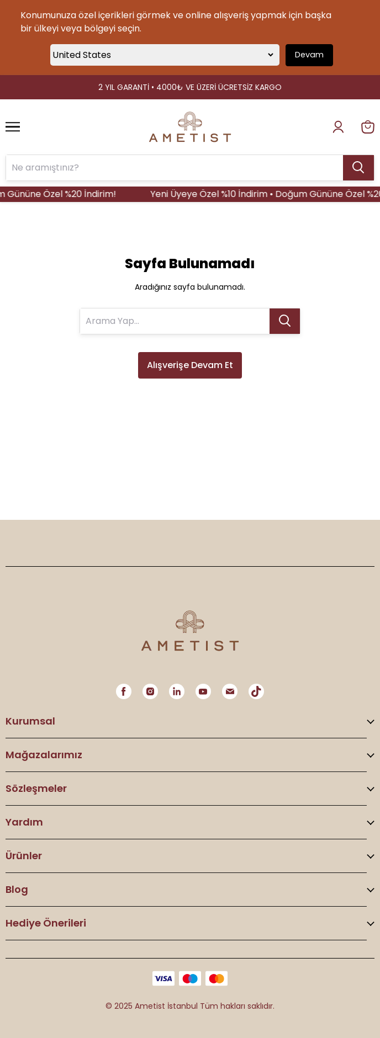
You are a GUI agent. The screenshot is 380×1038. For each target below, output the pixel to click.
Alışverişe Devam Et (190, 365)
